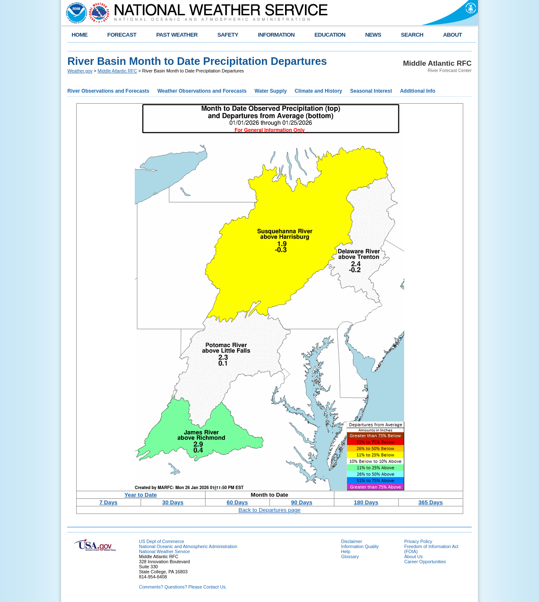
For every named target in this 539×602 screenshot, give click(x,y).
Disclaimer (351, 541)
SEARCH (412, 35)
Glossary (350, 556)
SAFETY (227, 35)
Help (345, 551)
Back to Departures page (269, 510)
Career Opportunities (425, 561)
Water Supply (271, 91)
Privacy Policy (418, 541)
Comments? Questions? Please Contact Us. (183, 586)
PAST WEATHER (176, 35)
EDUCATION (330, 35)
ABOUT (452, 35)
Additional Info (417, 91)
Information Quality (360, 546)
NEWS (373, 35)
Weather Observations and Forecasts (202, 91)
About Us (413, 556)
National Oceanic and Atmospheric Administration (188, 546)
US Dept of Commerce (161, 541)
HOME (80, 35)
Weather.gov (80, 70)
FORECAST (121, 35)
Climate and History (318, 91)
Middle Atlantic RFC (117, 70)
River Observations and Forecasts (108, 91)
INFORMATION (276, 35)
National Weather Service (164, 551)
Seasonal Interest (371, 91)
